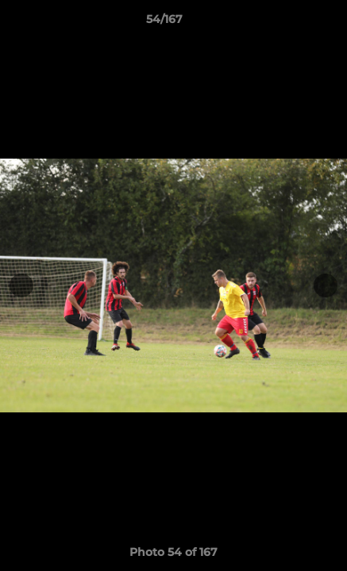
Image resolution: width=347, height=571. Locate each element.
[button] (289, 23)
